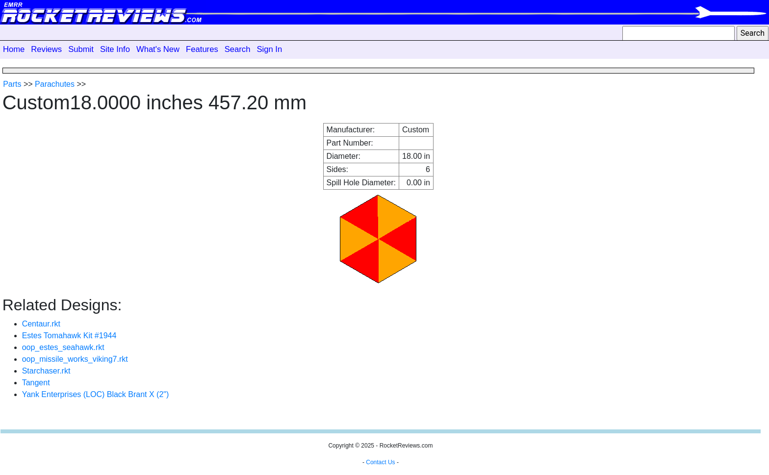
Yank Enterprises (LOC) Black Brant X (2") (95, 394)
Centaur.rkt (41, 324)
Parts (12, 84)
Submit (81, 49)
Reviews (46, 49)
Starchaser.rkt (46, 371)
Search (238, 49)
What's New (157, 49)
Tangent (36, 382)
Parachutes (55, 84)
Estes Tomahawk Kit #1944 (69, 335)
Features (202, 49)
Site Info (115, 49)
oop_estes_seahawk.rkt (63, 347)
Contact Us (380, 462)
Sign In (269, 49)
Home (14, 49)
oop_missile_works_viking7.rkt (75, 359)
